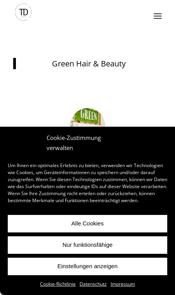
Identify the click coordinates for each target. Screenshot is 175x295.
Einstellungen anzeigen (87, 266)
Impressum (123, 284)
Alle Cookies (87, 223)
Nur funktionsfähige (87, 244)
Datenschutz (93, 284)
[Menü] (158, 16)
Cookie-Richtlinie (58, 284)
